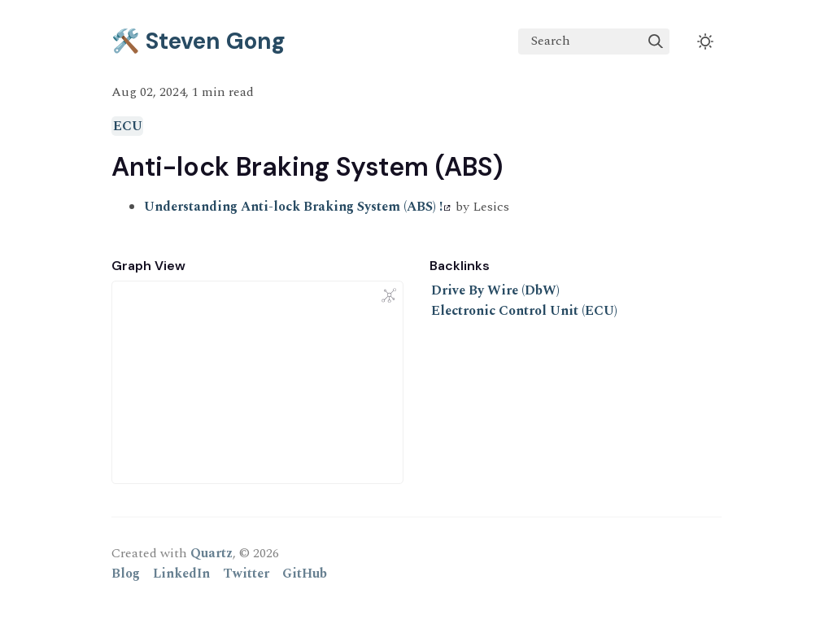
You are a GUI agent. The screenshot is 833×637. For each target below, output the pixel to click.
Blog (125, 573)
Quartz (211, 553)
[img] (655, 41)
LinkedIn (181, 573)
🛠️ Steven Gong (198, 41)
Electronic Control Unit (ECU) (524, 311)
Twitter (246, 573)
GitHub (304, 573)
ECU (127, 126)
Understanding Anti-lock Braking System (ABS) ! (297, 206)
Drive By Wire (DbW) (495, 290)
